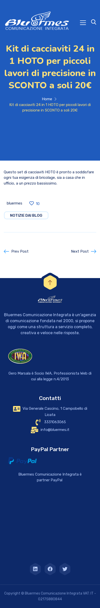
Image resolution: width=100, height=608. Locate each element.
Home (47, 99)
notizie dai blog (26, 215)
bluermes (14, 203)
